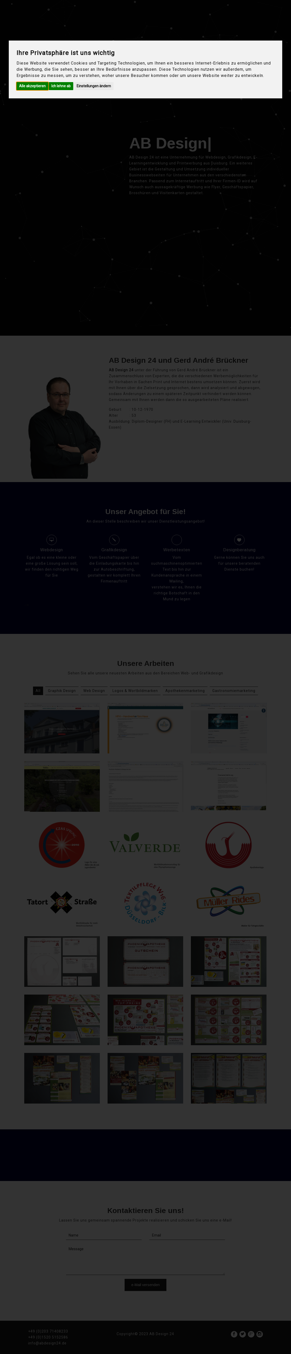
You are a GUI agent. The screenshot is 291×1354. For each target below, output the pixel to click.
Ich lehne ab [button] (61, 86)
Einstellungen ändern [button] (94, 86)
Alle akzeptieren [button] (32, 86)
